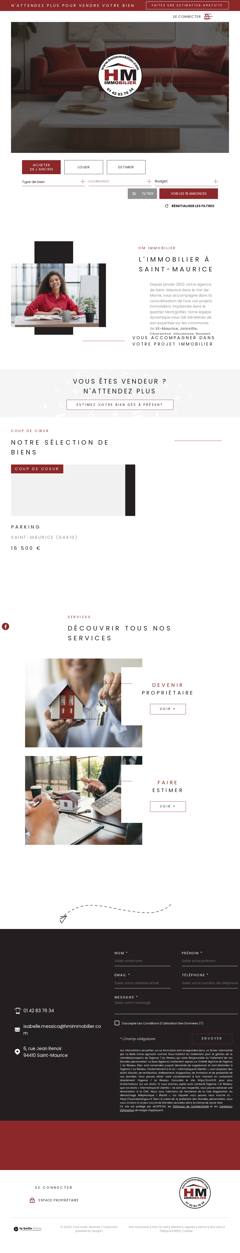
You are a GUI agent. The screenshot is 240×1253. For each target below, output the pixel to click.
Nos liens (216, 1227)
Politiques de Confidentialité (191, 1106)
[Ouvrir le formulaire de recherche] (142, 193)
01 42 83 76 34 (38, 1011)
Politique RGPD (169, 1231)
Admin (202, 1227)
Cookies (187, 1231)
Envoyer (212, 1038)
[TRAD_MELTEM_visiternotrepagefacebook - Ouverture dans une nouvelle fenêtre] (5, 626)
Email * (123, 975)
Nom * (121, 953)
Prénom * (192, 953)
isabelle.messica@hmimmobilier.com (62, 1029)
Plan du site (160, 1227)
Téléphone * (195, 975)
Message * (126, 997)
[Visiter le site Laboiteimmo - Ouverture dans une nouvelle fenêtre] (27, 1229)
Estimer (126, 167)
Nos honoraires (139, 1227)
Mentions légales (183, 1227)
